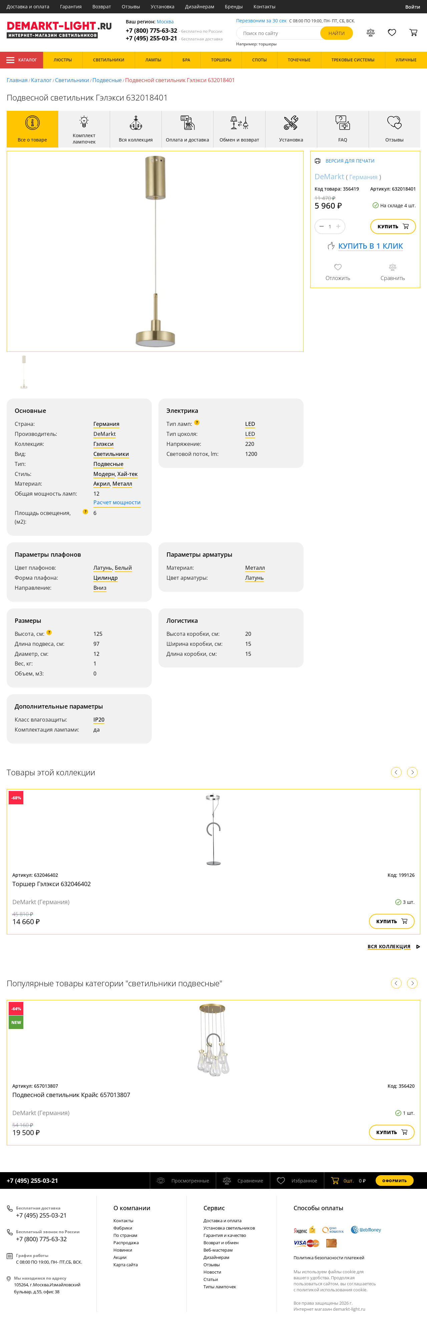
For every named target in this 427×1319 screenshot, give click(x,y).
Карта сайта (125, 1265)
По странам (125, 1235)
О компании (131, 1208)
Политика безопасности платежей (329, 1258)
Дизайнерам (199, 6)
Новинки (122, 1250)
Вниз (99, 587)
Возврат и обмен (221, 1243)
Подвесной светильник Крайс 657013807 (71, 1095)
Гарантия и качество (224, 1235)
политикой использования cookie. (332, 1290)
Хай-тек (127, 474)
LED (250, 424)
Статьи (210, 1279)
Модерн (104, 474)
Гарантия (71, 6)
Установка (162, 6)
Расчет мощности (117, 502)
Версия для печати (350, 161)
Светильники (72, 80)
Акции (119, 1257)
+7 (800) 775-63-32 (174, 30)
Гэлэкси (103, 444)
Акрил (101, 483)
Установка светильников (229, 1228)
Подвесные (107, 80)
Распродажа (126, 1243)
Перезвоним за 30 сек (261, 21)
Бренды (234, 6)
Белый (123, 567)
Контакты (265, 6)
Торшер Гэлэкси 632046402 (51, 884)
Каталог (21, 60)
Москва (165, 22)
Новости (212, 1272)
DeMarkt (104, 434)
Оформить (394, 1180)
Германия (106, 424)
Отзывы (131, 6)
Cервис (214, 1208)
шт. (342, 1180)
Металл (122, 483)
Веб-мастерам (218, 1250)
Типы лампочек (219, 1287)
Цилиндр (105, 577)
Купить (393, 226)
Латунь (102, 567)
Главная (17, 80)
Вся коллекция (394, 946)
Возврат (101, 6)
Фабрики (122, 1228)
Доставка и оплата (28, 6)
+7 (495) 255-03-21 (174, 38)
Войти (412, 7)
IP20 (98, 719)
